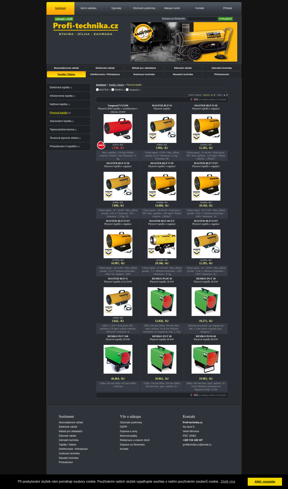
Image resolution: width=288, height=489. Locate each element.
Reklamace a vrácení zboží (135, 440)
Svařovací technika (144, 74)
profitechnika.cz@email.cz (197, 444)
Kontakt (199, 8)
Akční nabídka (88, 8)
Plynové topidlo (162, 107)
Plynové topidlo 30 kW (162, 280)
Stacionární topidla (60, 121)
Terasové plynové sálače (64, 138)
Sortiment (60, 8)
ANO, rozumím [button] (265, 481)
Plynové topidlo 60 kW (162, 338)
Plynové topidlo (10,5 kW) (118, 280)
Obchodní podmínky (144, 8)
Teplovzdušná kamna (62, 129)
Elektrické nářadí (105, 68)
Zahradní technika (222, 68)
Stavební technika (183, 74)
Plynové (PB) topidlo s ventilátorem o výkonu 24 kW (118, 108)
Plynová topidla (58, 112)
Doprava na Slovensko (132, 444)
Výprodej (116, 8)
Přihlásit (227, 8)
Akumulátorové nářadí (66, 68)
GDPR (123, 426)
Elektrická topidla (59, 87)
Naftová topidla (58, 104)
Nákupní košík (172, 8)
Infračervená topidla (61, 95)
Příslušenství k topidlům (63, 146)
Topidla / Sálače (66, 74)
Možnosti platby (128, 435)
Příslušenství (221, 74)
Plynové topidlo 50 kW (118, 338)
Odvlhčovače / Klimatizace (105, 74)
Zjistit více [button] (228, 481)
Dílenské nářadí (183, 68)
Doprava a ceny (128, 431)
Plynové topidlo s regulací (206, 107)
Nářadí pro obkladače (144, 68)
